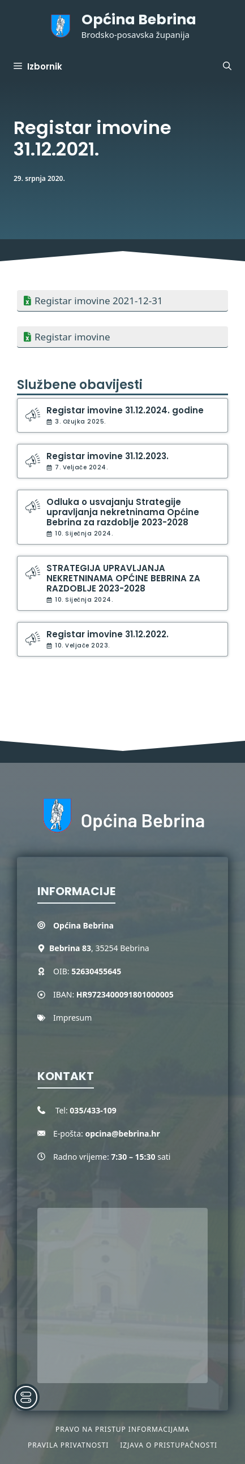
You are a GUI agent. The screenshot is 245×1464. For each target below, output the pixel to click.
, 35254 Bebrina (99, 948)
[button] (227, 67)
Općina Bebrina (138, 19)
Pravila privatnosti (68, 1445)
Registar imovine (72, 336)
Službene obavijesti (80, 385)
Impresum (72, 1017)
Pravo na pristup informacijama (122, 1429)
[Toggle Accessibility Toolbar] (26, 1397)
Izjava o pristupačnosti (168, 1445)
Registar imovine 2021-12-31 (99, 300)
